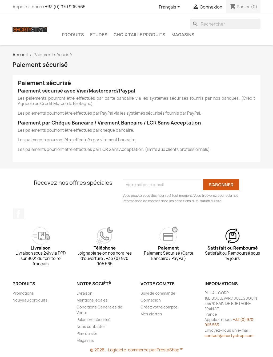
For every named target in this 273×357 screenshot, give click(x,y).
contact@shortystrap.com (228, 335)
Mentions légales (92, 300)
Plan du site (87, 333)
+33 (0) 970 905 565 (65, 7)
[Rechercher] (225, 24)
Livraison (85, 293)
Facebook (18, 213)
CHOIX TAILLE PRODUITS (139, 35)
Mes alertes (151, 313)
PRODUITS (73, 35)
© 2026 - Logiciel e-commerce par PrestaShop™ (136, 350)
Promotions (23, 293)
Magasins (182, 35)
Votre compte (157, 284)
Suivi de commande (157, 293)
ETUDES (98, 35)
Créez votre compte (159, 307)
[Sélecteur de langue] (170, 7)
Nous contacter (91, 326)
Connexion (150, 300)
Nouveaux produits (30, 300)
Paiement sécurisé (94, 319)
